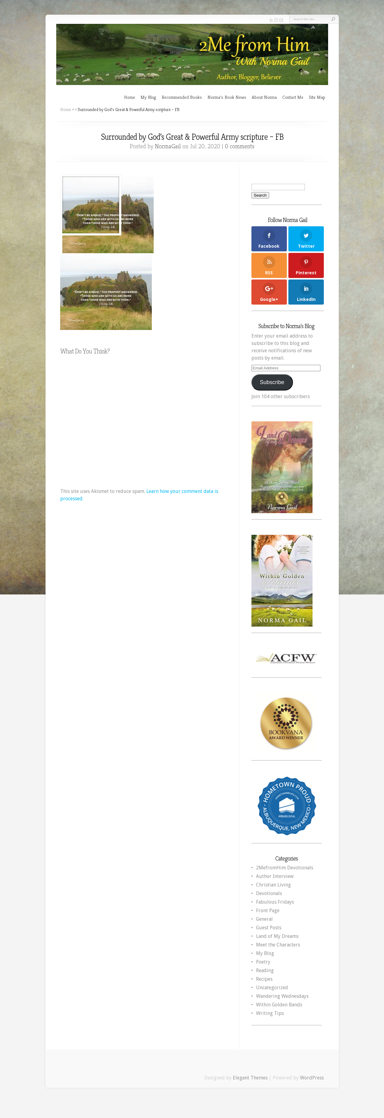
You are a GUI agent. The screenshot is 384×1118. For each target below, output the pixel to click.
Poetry (263, 962)
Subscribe (272, 382)
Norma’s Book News (226, 97)
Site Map (317, 97)
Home (129, 97)
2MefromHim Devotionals (284, 868)
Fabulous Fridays (275, 902)
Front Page (268, 910)
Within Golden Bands (279, 1005)
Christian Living (273, 885)
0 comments (239, 146)
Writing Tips (270, 1013)
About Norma (264, 97)
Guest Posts (268, 928)
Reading (265, 970)
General (264, 919)
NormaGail (168, 146)
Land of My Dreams (277, 936)
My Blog (148, 97)
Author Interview (275, 876)
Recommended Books (182, 97)
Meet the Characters (278, 945)
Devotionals (269, 893)
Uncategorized (272, 987)
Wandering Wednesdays (282, 996)
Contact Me (292, 97)
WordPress (312, 1078)
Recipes (264, 979)
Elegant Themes (250, 1078)
